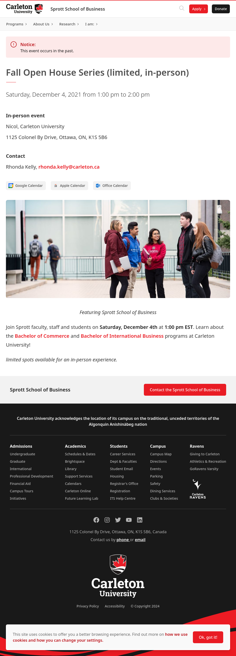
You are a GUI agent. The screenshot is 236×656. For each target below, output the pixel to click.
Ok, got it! (208, 637)
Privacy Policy (88, 606)
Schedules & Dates (80, 454)
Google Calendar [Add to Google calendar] (25, 185)
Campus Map (161, 454)
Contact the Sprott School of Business (185, 389)
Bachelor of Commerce (42, 336)
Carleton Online (78, 491)
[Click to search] (180, 8)
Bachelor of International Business (122, 336)
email (140, 539)
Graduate (17, 461)
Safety (155, 483)
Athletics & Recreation (208, 461)
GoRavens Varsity (204, 468)
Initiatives (18, 498)
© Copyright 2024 (145, 606)
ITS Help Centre (123, 498)
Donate (219, 8)
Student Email (121, 468)
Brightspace (75, 461)
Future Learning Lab (81, 498)
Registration (120, 491)
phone (123, 539)
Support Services (79, 476)
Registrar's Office (124, 483)
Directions (158, 461)
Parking (156, 476)
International (21, 468)
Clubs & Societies (164, 498)
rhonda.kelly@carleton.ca (69, 166)
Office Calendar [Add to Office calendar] (112, 185)
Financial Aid (20, 483)
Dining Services (162, 491)
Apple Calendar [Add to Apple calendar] (69, 185)
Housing (117, 476)
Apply (195, 8)
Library (71, 468)
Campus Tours (21, 491)
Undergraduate (22, 454)
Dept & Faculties (123, 461)
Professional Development (31, 476)
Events (155, 468)
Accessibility (115, 606)
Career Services (122, 454)
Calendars (73, 483)
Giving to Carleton (205, 454)
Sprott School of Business (79, 9)
